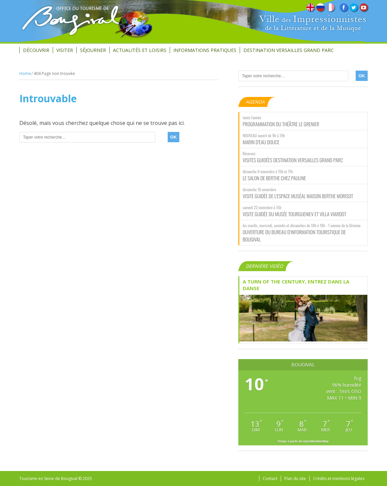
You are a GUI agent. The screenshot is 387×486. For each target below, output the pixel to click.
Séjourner (93, 50)
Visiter (64, 50)
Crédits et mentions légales (338, 478)
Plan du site (295, 478)
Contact (270, 478)
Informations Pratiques (204, 50)
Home (25, 73)
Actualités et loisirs (139, 50)
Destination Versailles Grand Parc (288, 50)
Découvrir (36, 50)
